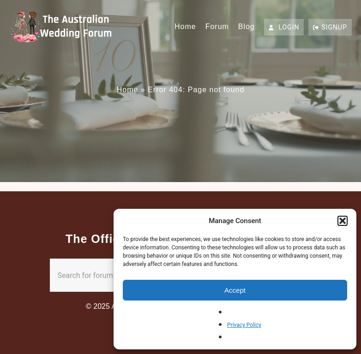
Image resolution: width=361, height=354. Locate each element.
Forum (217, 26)
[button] (342, 220)
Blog (246, 26)
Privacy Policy (244, 325)
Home (185, 26)
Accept (235, 290)
